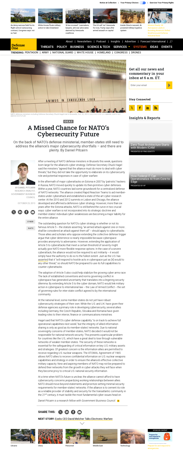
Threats (47, 47)
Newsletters (84, 41)
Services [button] (120, 47)
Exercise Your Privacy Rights (162, 3)
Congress (121, 52)
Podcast (101, 41)
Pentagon (31, 52)
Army (45, 52)
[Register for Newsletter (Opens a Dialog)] (169, 85)
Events (166, 47)
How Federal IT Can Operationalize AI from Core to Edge (150, 178)
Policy (62, 47)
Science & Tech (98, 47)
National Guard (62, 52)
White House (85, 52)
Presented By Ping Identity (143, 152)
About (69, 41)
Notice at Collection (108, 3)
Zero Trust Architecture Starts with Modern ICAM (150, 146)
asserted (43, 259)
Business (77, 47)
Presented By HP (138, 186)
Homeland (104, 52)
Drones (136, 52)
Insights (115, 41)
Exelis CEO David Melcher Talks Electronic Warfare (84, 418)
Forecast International (153, 41)
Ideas (154, 47)
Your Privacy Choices (133, 3)
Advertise (130, 41)
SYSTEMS (140, 47)
